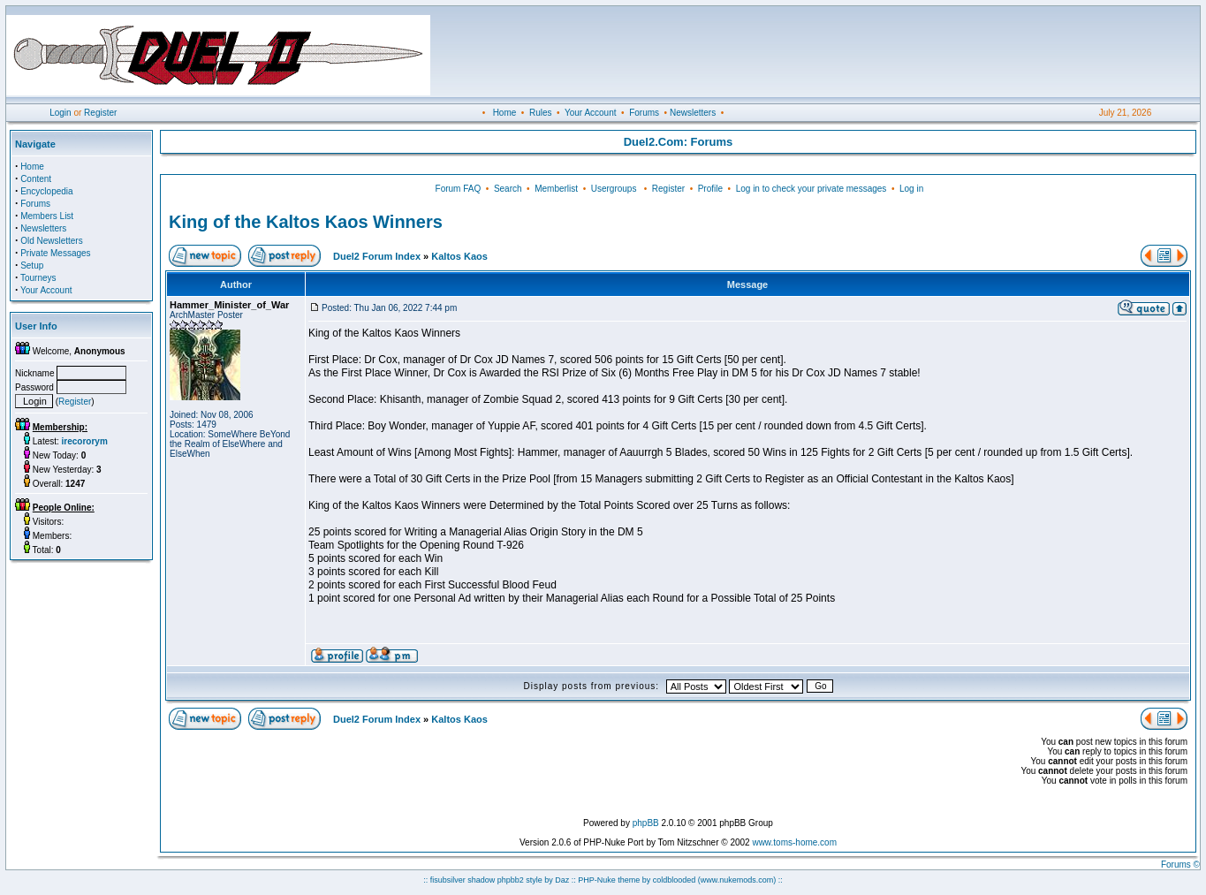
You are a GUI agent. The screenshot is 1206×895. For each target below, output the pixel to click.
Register (100, 113)
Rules (540, 113)
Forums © (1180, 864)
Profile (710, 188)
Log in (911, 188)
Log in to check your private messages (811, 188)
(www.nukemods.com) (737, 880)
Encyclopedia (46, 191)
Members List (46, 216)
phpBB (646, 823)
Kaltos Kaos (459, 256)
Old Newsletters (51, 241)
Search (508, 188)
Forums (644, 113)
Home (505, 113)
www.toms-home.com (794, 842)
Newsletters (693, 113)
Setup (31, 265)
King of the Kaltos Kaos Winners (306, 221)
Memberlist (556, 188)
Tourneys (38, 278)
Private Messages (55, 253)
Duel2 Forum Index (377, 256)
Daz (562, 880)
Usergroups (614, 188)
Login (60, 113)
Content (35, 179)
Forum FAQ (459, 188)
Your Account (591, 113)
